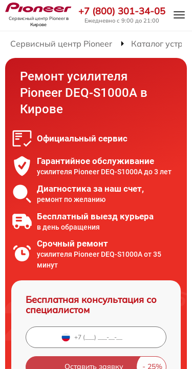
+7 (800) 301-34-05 (121, 11)
